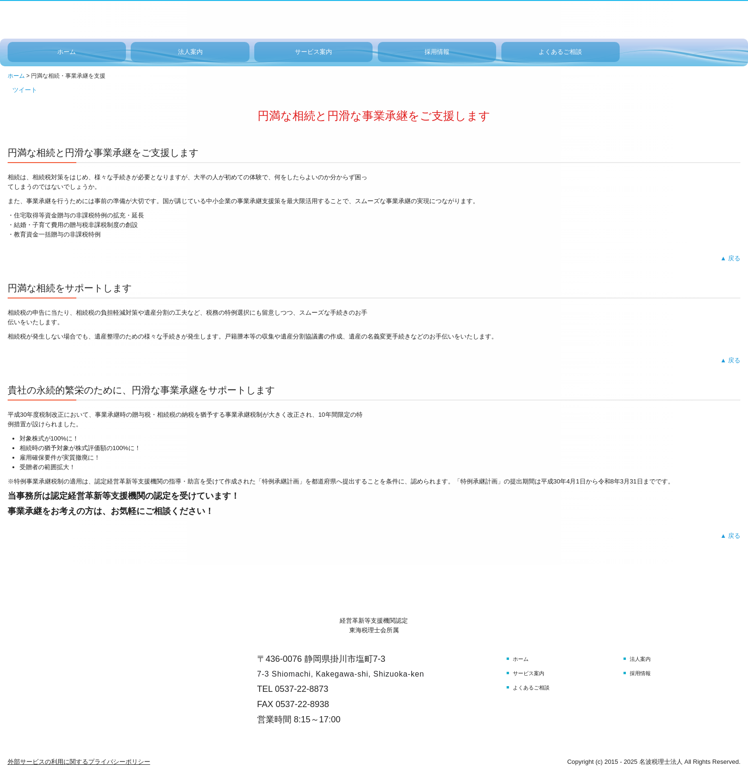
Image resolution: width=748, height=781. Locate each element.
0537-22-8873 (301, 689)
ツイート (24, 89)
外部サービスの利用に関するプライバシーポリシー (79, 761)
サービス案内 (313, 51)
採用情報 (437, 51)
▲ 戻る (730, 258)
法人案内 (190, 51)
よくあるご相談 (560, 51)
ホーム (66, 51)
